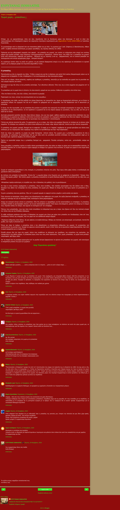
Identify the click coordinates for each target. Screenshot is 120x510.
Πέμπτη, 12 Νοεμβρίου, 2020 (25, 273)
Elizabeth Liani (10, 383)
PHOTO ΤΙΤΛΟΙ (10, 305)
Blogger (47, 508)
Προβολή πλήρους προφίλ (17, 504)
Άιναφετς (8, 321)
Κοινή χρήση (5, 252)
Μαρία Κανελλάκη (11, 394)
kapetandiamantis (11, 349)
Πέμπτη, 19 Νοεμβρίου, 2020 (19, 411)
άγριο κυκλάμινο (11, 428)
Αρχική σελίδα (45, 489)
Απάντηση (9, 267)
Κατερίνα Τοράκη (11, 273)
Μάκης (8, 364)
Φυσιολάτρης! (10, 262)
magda (8, 411)
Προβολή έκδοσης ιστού (45, 493)
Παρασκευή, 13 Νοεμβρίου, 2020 (27, 394)
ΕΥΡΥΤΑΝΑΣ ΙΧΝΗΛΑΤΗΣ (20, 5)
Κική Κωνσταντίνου (12, 334)
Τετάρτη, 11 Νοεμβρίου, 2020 (24, 262)
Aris (7, 292)
